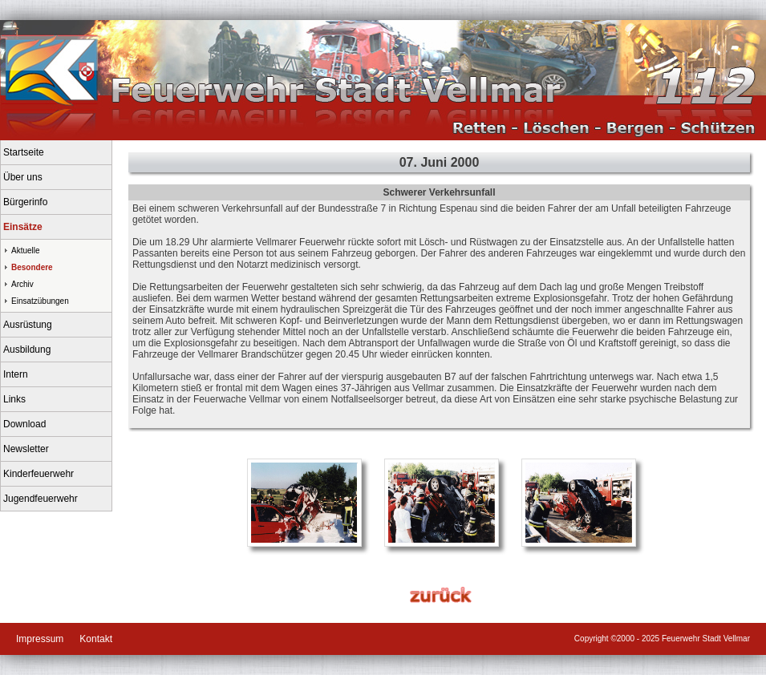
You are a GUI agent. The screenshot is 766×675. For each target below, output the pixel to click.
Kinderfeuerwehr (38, 473)
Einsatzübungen (40, 301)
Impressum (39, 639)
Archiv (22, 284)
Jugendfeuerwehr (40, 498)
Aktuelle (25, 250)
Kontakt (95, 639)
